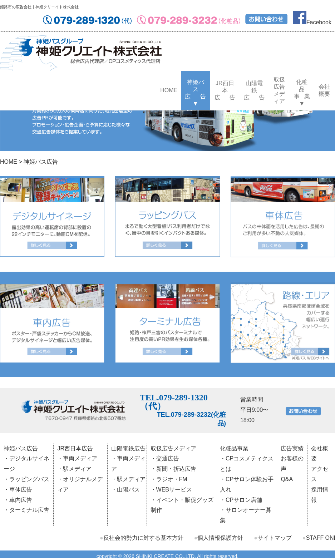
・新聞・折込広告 (173, 469)
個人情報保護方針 (218, 538)
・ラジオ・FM (169, 479)
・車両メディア (77, 458)
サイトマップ (273, 538)
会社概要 (324, 90)
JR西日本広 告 (225, 90)
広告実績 (292, 448)
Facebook (312, 22)
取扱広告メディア (279, 90)
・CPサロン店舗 (241, 500)
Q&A (287, 479)
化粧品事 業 (302, 89)
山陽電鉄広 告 (254, 90)
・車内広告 (18, 500)
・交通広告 (165, 458)
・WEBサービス (171, 490)
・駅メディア (74, 469)
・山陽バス (125, 490)
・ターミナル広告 (26, 510)
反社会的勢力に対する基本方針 (141, 538)
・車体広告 (18, 490)
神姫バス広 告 (195, 89)
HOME (168, 90)
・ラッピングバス (26, 479)
